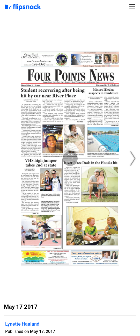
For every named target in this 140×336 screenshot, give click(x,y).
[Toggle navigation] (133, 7)
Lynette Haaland (22, 324)
